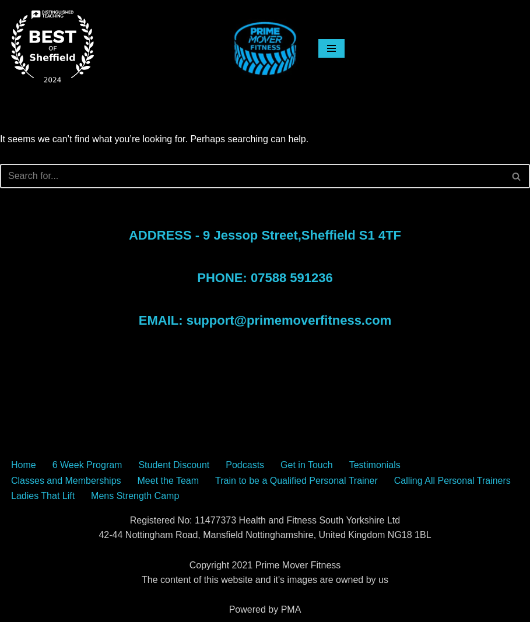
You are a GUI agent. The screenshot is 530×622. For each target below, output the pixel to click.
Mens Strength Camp (135, 496)
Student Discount (173, 465)
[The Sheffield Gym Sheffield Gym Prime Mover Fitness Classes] (265, 48)
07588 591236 (292, 277)
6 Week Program (87, 465)
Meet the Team (168, 481)
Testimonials (375, 465)
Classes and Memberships (66, 481)
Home (23, 465)
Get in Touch (306, 465)
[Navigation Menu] (335, 48)
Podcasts (245, 465)
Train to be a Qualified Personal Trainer (296, 481)
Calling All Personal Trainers (452, 481)
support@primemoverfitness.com (289, 320)
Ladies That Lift (43, 496)
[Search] (252, 176)
